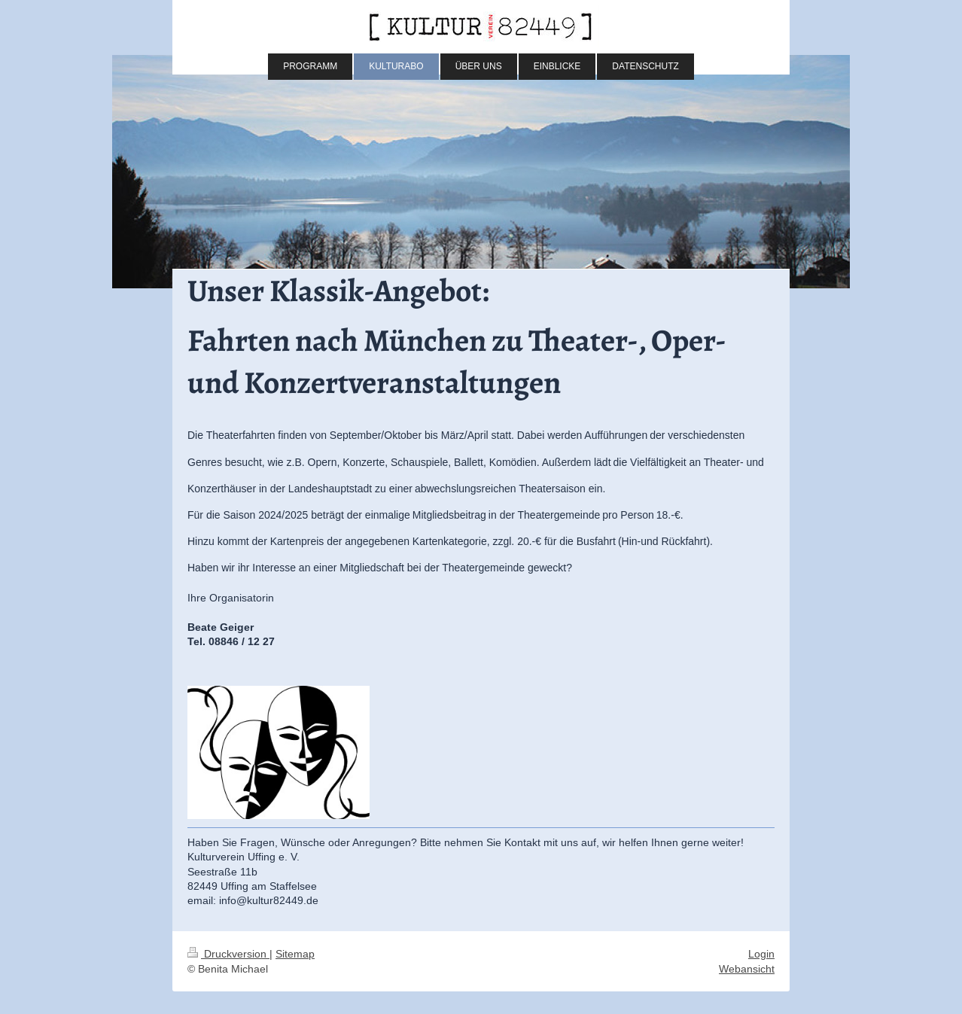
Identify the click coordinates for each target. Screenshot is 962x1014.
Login (761, 954)
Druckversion (228, 954)
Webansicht (747, 969)
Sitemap (295, 954)
